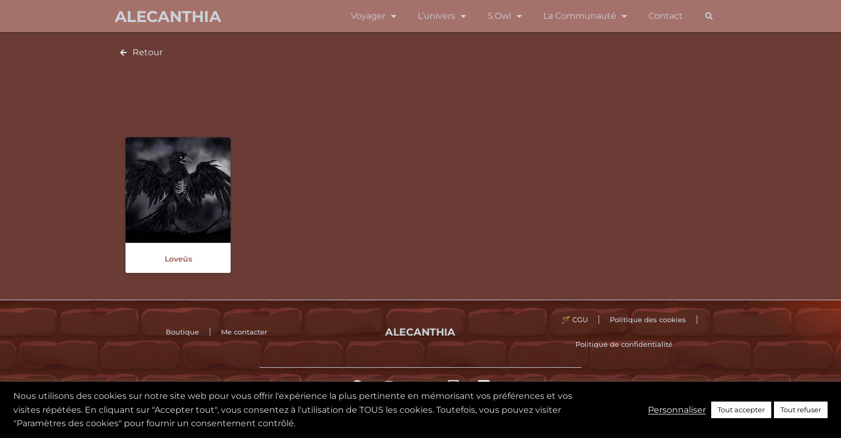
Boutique (182, 332)
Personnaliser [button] (677, 410)
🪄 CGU (575, 319)
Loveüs (178, 259)
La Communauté (585, 16)
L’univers (442, 16)
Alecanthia (168, 16)
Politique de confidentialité (624, 344)
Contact (665, 16)
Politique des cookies (648, 319)
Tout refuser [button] (800, 409)
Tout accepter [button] (741, 409)
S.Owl (505, 16)
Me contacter (244, 332)
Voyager (373, 16)
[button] (708, 16)
